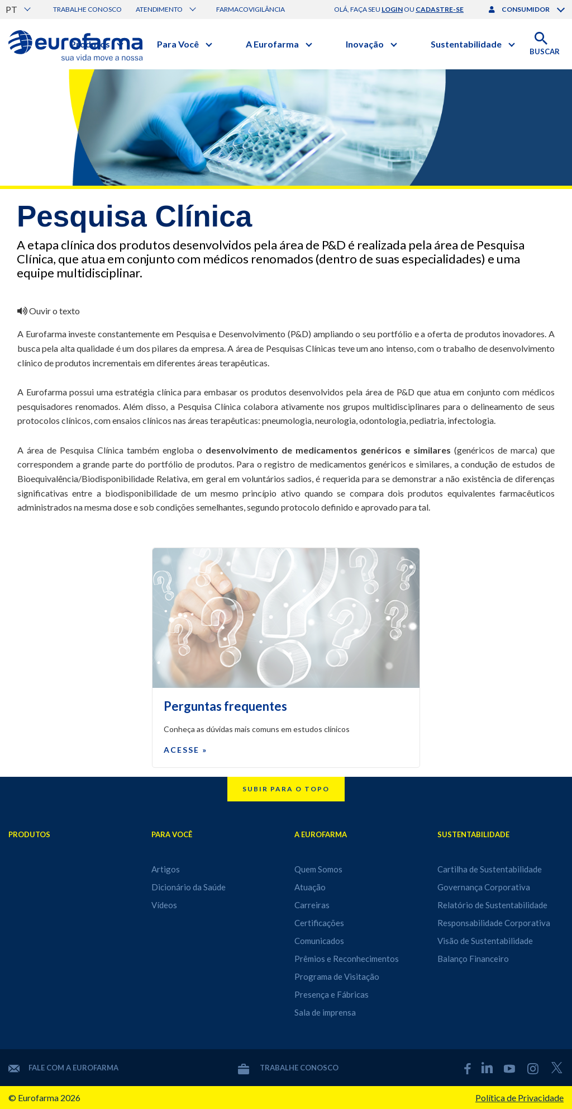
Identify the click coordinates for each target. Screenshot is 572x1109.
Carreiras (312, 905)
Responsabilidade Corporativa (493, 923)
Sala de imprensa (325, 1012)
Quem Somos (318, 869)
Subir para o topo (286, 789)
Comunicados (319, 941)
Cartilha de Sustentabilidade (489, 869)
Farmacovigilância (250, 9)
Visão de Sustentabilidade (485, 941)
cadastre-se (440, 9)
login (392, 9)
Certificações (319, 923)
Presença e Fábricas (331, 994)
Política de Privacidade (519, 1097)
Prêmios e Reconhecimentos (346, 959)
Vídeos (164, 905)
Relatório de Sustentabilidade (492, 905)
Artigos (165, 869)
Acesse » (185, 749)
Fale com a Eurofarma (63, 1067)
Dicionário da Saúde (188, 887)
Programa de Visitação (336, 976)
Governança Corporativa (483, 887)
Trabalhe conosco (87, 9)
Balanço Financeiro (473, 959)
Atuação (310, 887)
